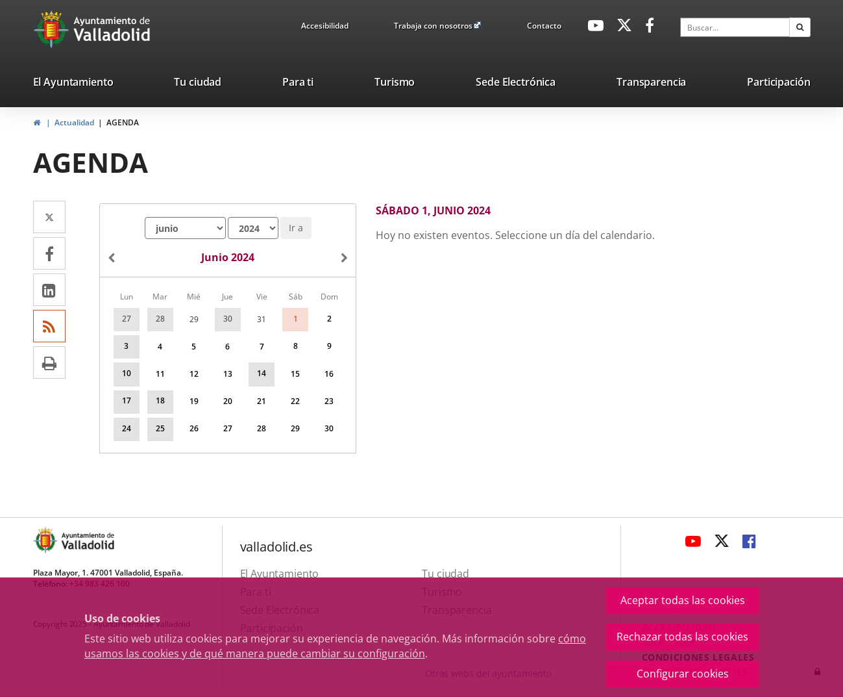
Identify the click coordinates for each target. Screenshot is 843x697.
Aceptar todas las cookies (682, 600)
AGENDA (122, 122)
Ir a (296, 228)
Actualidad (74, 122)
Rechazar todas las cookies (682, 636)
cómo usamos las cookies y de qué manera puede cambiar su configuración (335, 646)
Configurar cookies (683, 673)
